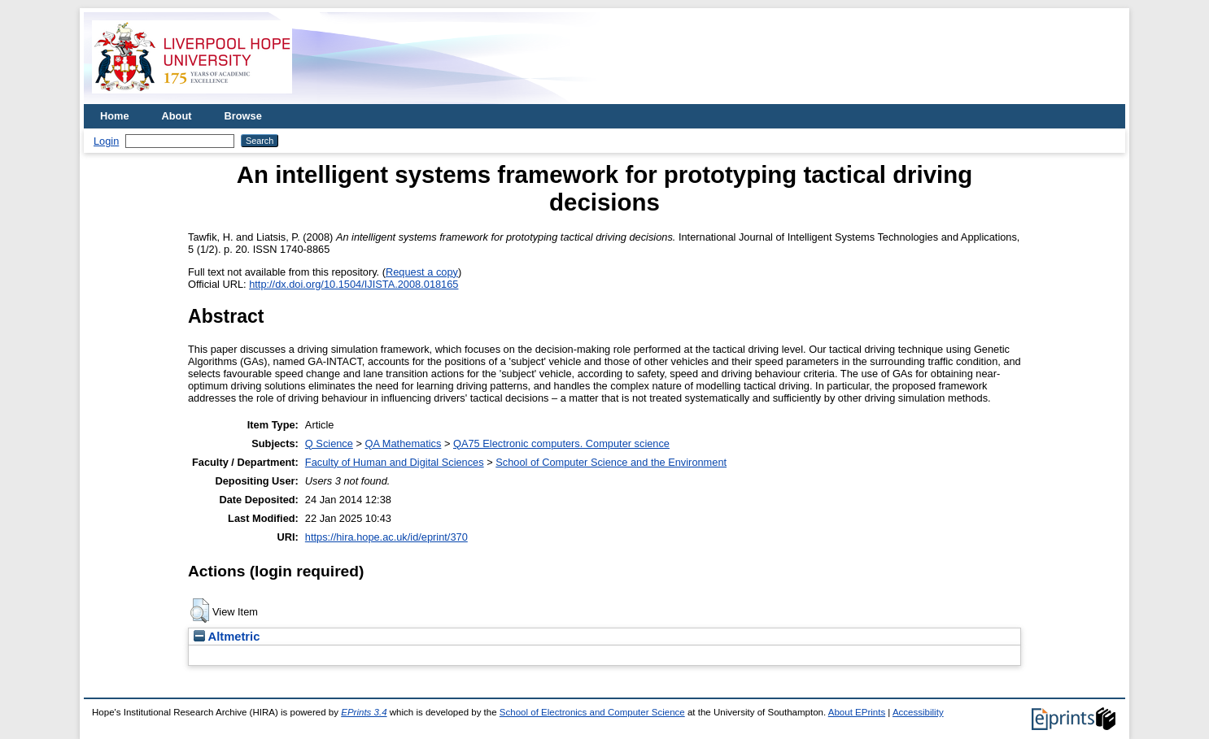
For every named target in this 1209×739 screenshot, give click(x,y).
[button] (199, 610)
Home (114, 116)
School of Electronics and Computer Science (592, 712)
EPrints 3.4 (363, 712)
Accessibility (918, 712)
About (177, 116)
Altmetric (227, 636)
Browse (243, 116)
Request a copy (422, 272)
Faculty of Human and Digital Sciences (394, 462)
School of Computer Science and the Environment (611, 462)
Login (106, 141)
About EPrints (856, 712)
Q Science (329, 443)
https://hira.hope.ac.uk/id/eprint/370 (386, 537)
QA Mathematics (402, 443)
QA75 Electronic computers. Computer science (561, 443)
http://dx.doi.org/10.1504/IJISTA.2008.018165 (353, 284)
